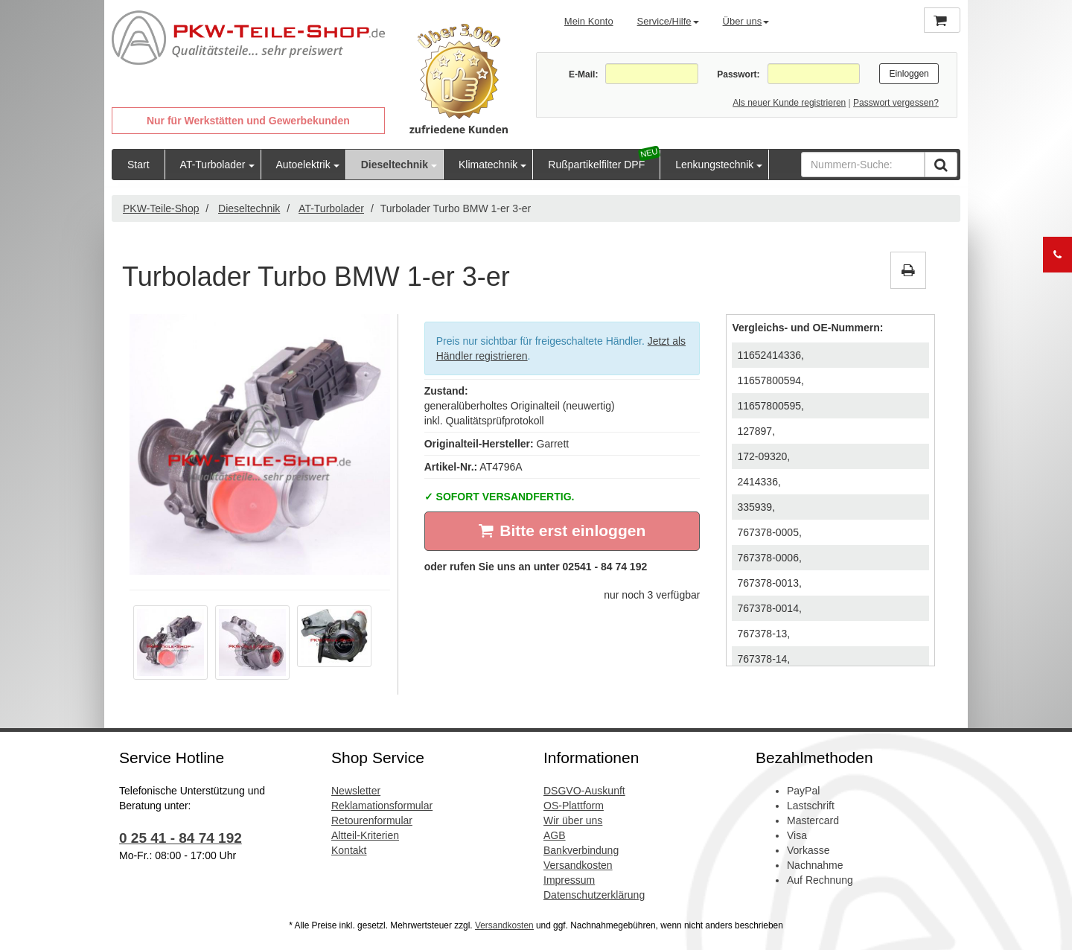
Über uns (746, 21)
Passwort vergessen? (896, 103)
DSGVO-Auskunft (584, 791)
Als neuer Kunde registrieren (789, 103)
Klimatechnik (488, 164)
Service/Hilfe (668, 21)
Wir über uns (572, 820)
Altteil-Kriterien (365, 835)
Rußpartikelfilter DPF (596, 164)
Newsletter (355, 791)
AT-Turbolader (213, 164)
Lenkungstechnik (714, 164)
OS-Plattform (573, 806)
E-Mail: (583, 74)
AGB (554, 835)
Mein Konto (588, 21)
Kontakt (348, 850)
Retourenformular (371, 820)
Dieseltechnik (394, 164)
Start (138, 164)
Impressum (569, 880)
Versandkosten (578, 865)
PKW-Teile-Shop (161, 208)
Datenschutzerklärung (594, 895)
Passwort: (738, 74)
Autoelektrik (303, 164)
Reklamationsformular (382, 806)
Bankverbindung (581, 850)
